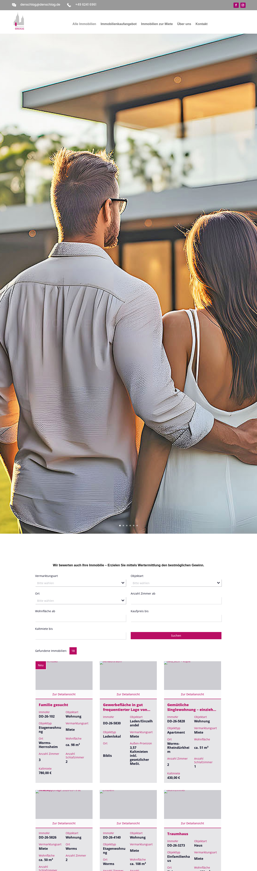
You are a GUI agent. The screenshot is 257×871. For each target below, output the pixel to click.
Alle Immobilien (84, 24)
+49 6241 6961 (85, 4)
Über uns (184, 24)
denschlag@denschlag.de (40, 4)
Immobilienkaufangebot (119, 24)
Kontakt (202, 24)
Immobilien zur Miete (157, 24)
